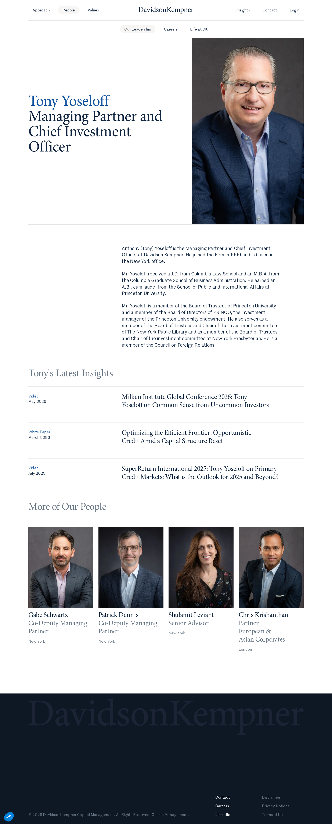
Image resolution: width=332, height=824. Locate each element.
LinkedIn (222, 814)
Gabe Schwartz (48, 617)
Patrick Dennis (118, 618)
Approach (41, 10)
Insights (243, 10)
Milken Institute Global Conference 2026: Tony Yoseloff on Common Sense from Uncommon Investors (195, 403)
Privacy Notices (275, 805)
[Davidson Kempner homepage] (166, 10)
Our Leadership (137, 29)
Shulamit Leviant (191, 620)
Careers (170, 29)
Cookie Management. (170, 814)
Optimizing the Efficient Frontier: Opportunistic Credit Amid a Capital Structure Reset (186, 439)
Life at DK (199, 29)
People (68, 10)
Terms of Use (273, 814)
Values (93, 10)
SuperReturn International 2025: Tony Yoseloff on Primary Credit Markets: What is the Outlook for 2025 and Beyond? (200, 475)
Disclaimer (271, 797)
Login (294, 10)
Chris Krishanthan (263, 621)
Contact (270, 10)
